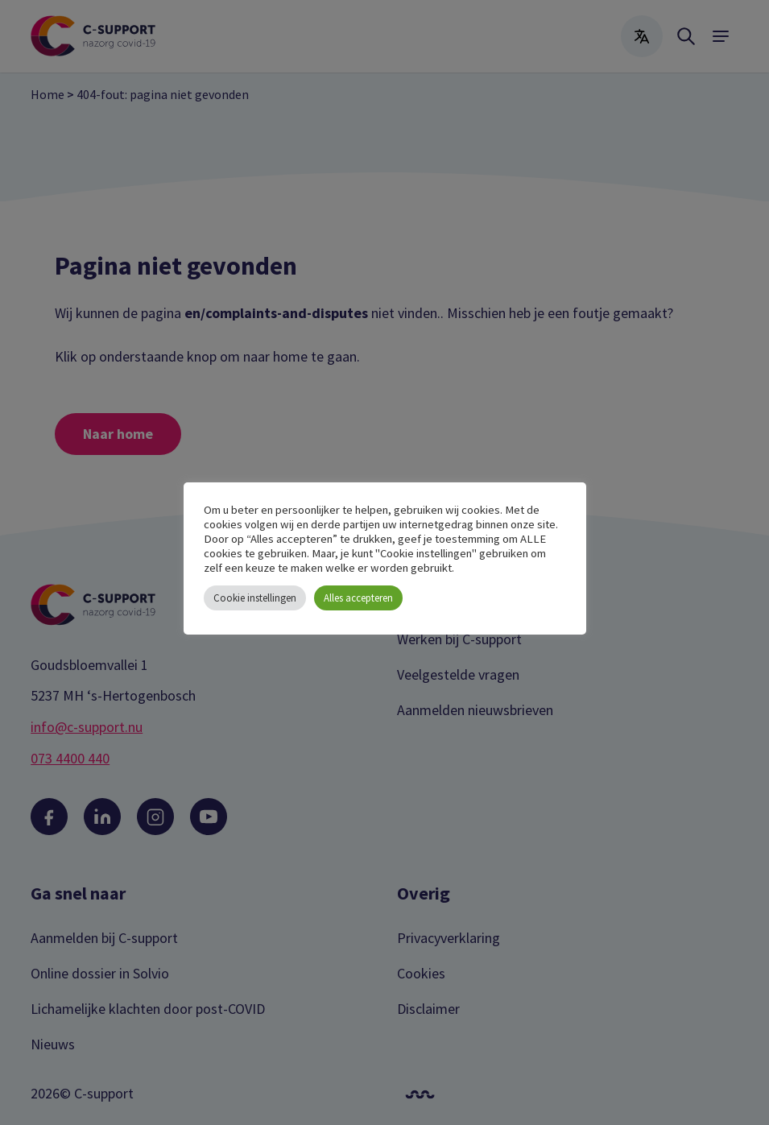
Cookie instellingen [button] (254, 598)
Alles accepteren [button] (358, 598)
